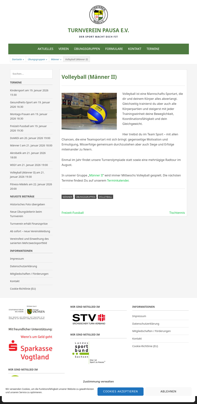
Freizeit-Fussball (73, 213)
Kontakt (134, 49)
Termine (153, 49)
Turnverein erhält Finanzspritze (29, 223)
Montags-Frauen (20, 114)
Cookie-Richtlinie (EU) (23, 288)
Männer (56, 59)
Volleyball (105, 197)
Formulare (114, 49)
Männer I (15, 145)
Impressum (17, 258)
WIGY (13, 165)
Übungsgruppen (87, 49)
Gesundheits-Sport (21, 102)
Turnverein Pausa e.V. (98, 30)
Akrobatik (16, 153)
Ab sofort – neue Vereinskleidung (30, 231)
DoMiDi (14, 138)
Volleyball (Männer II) (23, 172)
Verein (63, 49)
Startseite (18, 59)
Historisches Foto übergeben (27, 204)
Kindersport (17, 90)
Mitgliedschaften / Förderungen (29, 273)
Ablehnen (168, 392)
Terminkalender (117, 180)
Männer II (96, 175)
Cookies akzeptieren (120, 392)
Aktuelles (45, 49)
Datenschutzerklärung (23, 266)
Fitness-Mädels (19, 184)
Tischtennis (177, 213)
